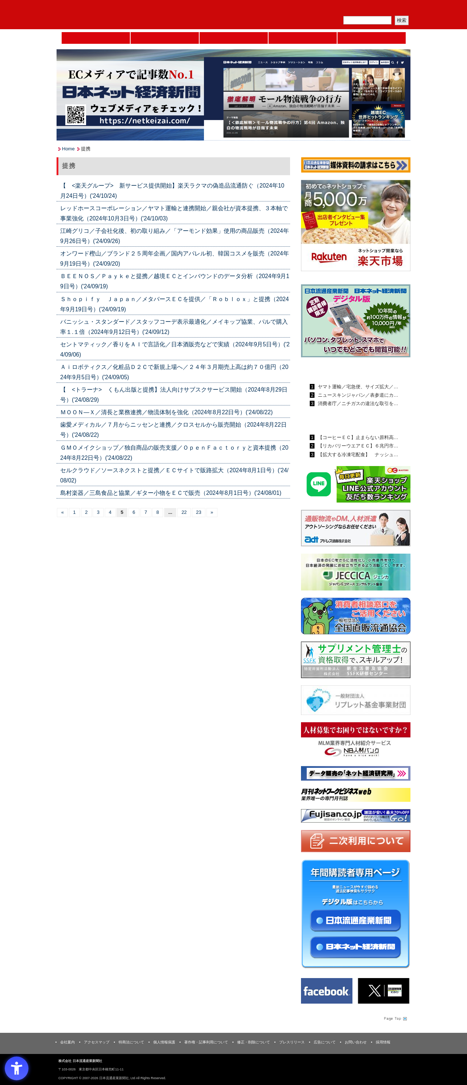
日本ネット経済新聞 (303, 38)
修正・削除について (253, 1042)
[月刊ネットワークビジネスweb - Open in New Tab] (355, 796)
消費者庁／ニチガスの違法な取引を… (357, 403)
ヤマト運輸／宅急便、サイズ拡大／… (357, 386)
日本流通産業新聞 (234, 38)
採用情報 (383, 1042)
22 (183, 512)
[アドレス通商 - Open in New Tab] (355, 529)
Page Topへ (395, 1018)
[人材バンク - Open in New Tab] (355, 742)
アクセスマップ (96, 1042)
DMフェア (371, 38)
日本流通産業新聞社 (109, 14)
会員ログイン (393, 9)
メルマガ (325, 9)
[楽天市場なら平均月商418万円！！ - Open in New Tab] (355, 227)
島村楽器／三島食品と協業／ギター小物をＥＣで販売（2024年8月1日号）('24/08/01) (170, 493)
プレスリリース (292, 1042)
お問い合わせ (356, 1042)
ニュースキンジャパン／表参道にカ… (357, 395)
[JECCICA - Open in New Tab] (355, 573)
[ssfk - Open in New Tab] (355, 661)
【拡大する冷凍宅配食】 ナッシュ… (357, 454)
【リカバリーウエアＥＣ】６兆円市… (357, 446)
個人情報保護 (164, 1042)
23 (198, 512)
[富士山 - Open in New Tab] (355, 817)
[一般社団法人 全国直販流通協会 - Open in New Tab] (355, 617)
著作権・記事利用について (206, 1042)
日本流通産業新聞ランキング (343, 370)
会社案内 (67, 1042)
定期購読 (359, 9)
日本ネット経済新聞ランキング (345, 420)
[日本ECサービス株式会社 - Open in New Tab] (355, 485)
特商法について (131, 1042)
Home (96, 38)
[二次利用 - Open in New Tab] (355, 842)
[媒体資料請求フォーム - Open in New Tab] (355, 166)
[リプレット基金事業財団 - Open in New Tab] (355, 701)
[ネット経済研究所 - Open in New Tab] (355, 774)
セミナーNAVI (165, 38)
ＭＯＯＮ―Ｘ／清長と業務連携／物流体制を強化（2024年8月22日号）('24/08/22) (166, 412)
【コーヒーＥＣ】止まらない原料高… (357, 437)
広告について (325, 1042)
